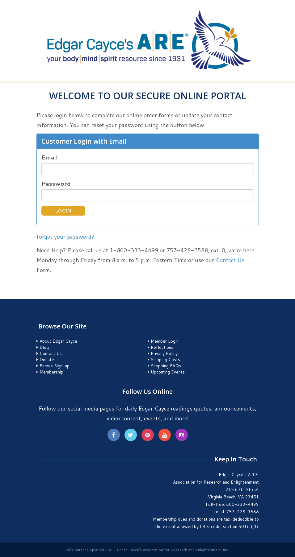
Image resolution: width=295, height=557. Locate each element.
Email (49, 157)
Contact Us (230, 260)
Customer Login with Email (83, 141)
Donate (47, 360)
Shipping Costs (165, 360)
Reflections (162, 347)
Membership (51, 372)
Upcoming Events (168, 372)
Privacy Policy (164, 353)
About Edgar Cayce (58, 341)
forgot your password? (65, 237)
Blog (44, 347)
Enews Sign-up (55, 366)
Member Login (165, 341)
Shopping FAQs (166, 366)
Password (56, 184)
